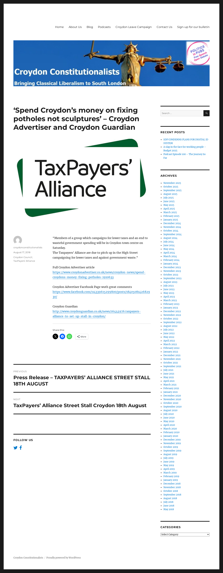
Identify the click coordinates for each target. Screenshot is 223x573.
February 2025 (171, 216)
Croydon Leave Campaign (134, 27)
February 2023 (171, 304)
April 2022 (169, 340)
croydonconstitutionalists (27, 247)
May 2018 (168, 509)
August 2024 (170, 238)
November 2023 (172, 271)
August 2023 (170, 282)
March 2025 (170, 212)
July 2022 (168, 329)
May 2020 (168, 421)
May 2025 (168, 205)
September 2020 (172, 406)
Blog (90, 27)
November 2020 (172, 399)
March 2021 (169, 384)
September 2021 (172, 366)
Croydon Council (22, 257)
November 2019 (172, 443)
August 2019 (170, 454)
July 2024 (168, 241)
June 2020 (169, 417)
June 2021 (168, 373)
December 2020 (172, 395)
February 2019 (171, 476)
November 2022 (172, 315)
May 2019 (168, 465)
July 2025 (168, 197)
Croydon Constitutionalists (28, 557)
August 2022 (170, 326)
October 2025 (170, 186)
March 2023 (170, 300)
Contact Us (164, 27)
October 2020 (170, 403)
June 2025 (169, 201)
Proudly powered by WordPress (63, 557)
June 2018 (168, 505)
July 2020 (168, 414)
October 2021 (170, 362)
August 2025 (170, 194)
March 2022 (170, 344)
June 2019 (168, 461)
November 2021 (172, 359)
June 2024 (169, 245)
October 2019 (170, 447)
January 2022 (170, 351)
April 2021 (169, 381)
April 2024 (169, 252)
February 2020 (171, 432)
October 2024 (170, 230)
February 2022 (171, 348)
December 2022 (172, 311)
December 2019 (172, 439)
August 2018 (170, 498)
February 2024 (171, 260)
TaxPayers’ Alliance (24, 260)
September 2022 (172, 322)
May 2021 (168, 377)
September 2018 (172, 494)
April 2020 (169, 425)
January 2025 (170, 219)
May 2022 (168, 337)
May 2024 (168, 249)
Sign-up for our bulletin (193, 27)
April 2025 (169, 208)
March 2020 (170, 428)
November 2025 (172, 183)
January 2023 (170, 307)
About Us (75, 27)
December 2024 (172, 223)
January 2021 (170, 392)
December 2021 (171, 355)
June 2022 (169, 333)
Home (59, 27)
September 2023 (172, 278)
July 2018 (168, 502)
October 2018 (170, 491)
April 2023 (169, 296)
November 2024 (172, 227)
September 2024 (172, 234)
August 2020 (170, 410)
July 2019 (168, 458)
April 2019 (169, 469)
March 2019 (170, 472)
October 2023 (170, 274)
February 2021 (171, 388)
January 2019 (170, 480)
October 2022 (170, 318)
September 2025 (172, 190)
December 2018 (171, 483)
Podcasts (104, 27)
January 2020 (170, 436)
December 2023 (172, 267)
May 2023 (168, 293)
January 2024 (170, 263)
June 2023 (168, 289)
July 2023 (168, 285)
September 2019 (172, 450)
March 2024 (170, 256)
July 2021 (168, 370)
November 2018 (172, 487)
